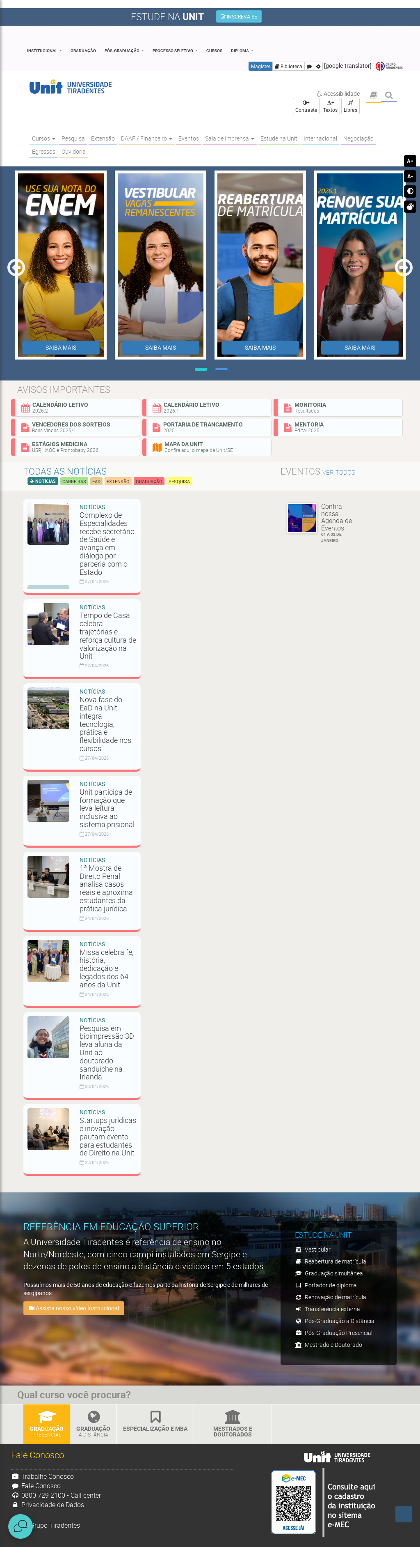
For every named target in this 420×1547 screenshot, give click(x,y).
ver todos (338, 472)
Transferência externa (327, 1309)
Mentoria (340, 426)
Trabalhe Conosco (42, 1476)
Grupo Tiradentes (389, 66)
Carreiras (74, 481)
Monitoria (340, 407)
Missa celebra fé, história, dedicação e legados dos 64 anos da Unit (106, 968)
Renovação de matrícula (330, 1297)
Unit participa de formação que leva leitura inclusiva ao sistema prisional (107, 808)
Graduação (83, 50)
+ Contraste (306, 106)
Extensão (118, 481)
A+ (410, 161)
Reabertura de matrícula (330, 1261)
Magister (260, 66)
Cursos (214, 50)
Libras (350, 106)
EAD (96, 481)
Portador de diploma (326, 1285)
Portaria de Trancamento (209, 426)
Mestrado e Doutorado (328, 1345)
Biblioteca (288, 66)
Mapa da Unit (209, 446)
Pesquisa (179, 481)
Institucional (42, 50)
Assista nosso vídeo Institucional (74, 1308)
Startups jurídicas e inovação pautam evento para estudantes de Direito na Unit (108, 1136)
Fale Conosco (36, 1485)
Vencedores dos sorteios (77, 426)
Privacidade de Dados (47, 1504)
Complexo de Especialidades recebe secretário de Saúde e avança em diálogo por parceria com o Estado (107, 543)
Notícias (45, 481)
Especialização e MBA (155, 1421)
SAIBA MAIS (61, 347)
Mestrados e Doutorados (232, 1424)
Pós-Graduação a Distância (334, 1321)
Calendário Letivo (77, 407)
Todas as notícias (65, 471)
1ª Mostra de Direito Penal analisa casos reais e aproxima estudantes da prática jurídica (106, 888)
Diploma (240, 50)
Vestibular (313, 1249)
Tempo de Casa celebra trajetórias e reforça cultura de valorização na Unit (108, 635)
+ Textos (330, 106)
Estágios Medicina (77, 446)
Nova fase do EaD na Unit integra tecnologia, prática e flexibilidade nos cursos (105, 723)
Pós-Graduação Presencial (333, 1333)
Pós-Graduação (122, 50)
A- (410, 176)
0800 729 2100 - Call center (56, 1495)
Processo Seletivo (173, 50)
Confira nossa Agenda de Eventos (339, 523)
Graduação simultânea (329, 1273)
